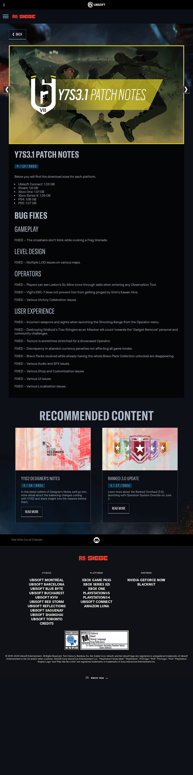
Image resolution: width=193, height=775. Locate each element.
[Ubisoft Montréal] (47, 580)
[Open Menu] (5, 17)
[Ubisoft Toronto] (47, 619)
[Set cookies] (96, 769)
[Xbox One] (96, 588)
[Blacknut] (146, 584)
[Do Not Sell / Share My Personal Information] (96, 758)
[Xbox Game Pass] (96, 580)
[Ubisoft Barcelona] (47, 584)
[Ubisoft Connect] (96, 714)
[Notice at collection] (96, 753)
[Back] (17, 34)
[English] (96, 678)
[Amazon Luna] (96, 606)
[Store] (96, 710)
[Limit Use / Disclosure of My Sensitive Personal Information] (96, 763)
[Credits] (47, 623)
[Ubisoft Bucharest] (47, 593)
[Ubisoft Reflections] (47, 606)
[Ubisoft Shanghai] (47, 615)
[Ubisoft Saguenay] (47, 610)
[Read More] (31, 512)
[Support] (96, 728)
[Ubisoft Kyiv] (47, 597)
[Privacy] (96, 742)
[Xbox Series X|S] (96, 584)
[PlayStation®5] (96, 593)
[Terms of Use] (96, 748)
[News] (96, 724)
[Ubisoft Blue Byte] (47, 588)
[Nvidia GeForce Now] (146, 580)
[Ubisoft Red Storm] (47, 601)
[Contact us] (96, 737)
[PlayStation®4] (96, 597)
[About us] (96, 719)
